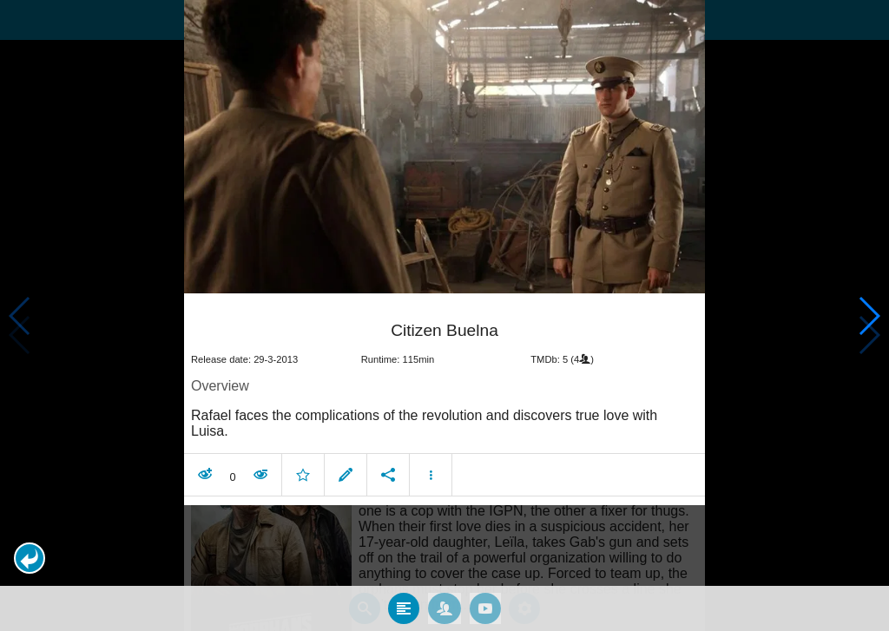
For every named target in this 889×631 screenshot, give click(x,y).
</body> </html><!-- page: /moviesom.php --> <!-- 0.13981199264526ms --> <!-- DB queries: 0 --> (444, 315)
